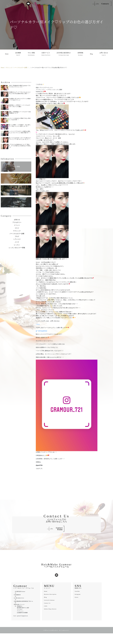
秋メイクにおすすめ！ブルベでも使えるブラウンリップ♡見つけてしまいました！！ (20, 138)
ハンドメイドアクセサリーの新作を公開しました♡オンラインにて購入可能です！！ (20, 132)
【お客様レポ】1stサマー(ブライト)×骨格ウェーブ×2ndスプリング (20, 99)
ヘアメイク (17, 239)
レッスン (17, 245)
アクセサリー (16, 222)
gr (36, 331)
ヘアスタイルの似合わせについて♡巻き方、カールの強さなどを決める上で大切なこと (20, 146)
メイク (17, 242)
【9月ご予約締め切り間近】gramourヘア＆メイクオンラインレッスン (19, 86)
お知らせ (17, 219)
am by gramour (42, 331)
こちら (38, 324)
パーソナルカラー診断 (17, 233)
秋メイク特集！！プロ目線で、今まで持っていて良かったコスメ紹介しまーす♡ (20, 125)
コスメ (17, 228)
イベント (17, 225)
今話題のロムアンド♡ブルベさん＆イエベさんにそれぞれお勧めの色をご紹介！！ (20, 93)
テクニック (17, 231)
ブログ (17, 236)
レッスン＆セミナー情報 (17, 247)
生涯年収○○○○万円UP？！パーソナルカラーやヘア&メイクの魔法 (19, 106)
